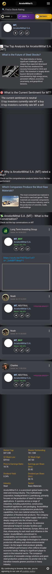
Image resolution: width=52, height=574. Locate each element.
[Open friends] (43, 16)
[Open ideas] (26, 16)
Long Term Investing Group (23, 229)
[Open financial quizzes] (8, 16)
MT (14, 25)
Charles (14, 365)
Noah (13, 296)
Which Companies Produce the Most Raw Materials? (25, 189)
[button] (48, 568)
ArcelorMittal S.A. (21, 28)
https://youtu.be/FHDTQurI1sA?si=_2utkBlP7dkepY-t (19, 259)
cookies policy (28, 571)
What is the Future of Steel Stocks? (21, 54)
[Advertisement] (26, 142)
